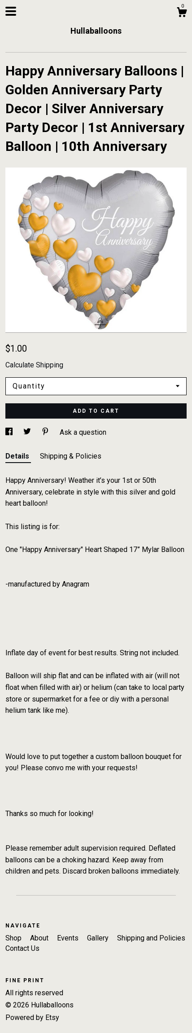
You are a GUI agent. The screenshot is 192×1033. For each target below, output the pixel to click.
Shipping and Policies (151, 938)
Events (68, 938)
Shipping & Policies (70, 456)
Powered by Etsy (32, 1017)
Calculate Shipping (34, 365)
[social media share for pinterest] (46, 432)
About (40, 938)
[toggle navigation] (10, 11)
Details (18, 456)
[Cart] (182, 13)
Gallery (98, 938)
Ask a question (83, 432)
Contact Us (22, 948)
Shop (14, 938)
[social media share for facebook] (9, 432)
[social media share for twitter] (28, 432)
